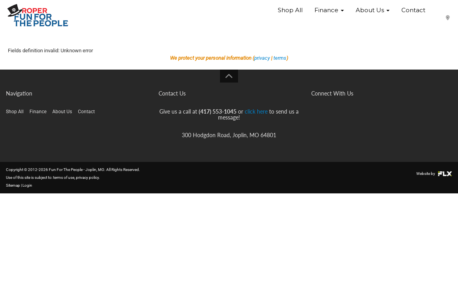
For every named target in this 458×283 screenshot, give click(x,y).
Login (27, 185)
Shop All (290, 15)
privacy (262, 58)
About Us (373, 15)
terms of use (63, 177)
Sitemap (13, 185)
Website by (434, 173)
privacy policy (87, 177)
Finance (329, 15)
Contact (413, 15)
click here (256, 111)
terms (279, 58)
